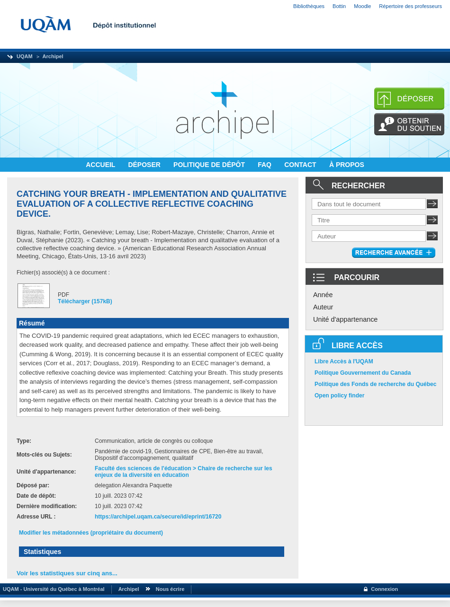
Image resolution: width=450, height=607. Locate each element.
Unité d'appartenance (345, 319)
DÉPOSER (145, 164)
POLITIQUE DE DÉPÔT (210, 164)
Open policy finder (339, 395)
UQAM (25, 56)
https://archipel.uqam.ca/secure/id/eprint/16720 (158, 516)
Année (323, 295)
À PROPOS (346, 164)
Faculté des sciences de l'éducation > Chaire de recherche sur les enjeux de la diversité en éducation (183, 471)
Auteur (323, 307)
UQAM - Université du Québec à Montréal (52, 589)
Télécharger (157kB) (85, 301)
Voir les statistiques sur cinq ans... (67, 573)
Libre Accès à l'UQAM (344, 361)
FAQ (265, 164)
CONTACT (301, 164)
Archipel (53, 56)
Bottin (339, 6)
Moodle (362, 6)
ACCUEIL (101, 164)
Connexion (384, 589)
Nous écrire (170, 589)
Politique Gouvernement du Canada (363, 372)
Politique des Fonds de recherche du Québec (375, 384)
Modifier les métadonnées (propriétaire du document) (91, 532)
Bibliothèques (308, 6)
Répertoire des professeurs (410, 6)
